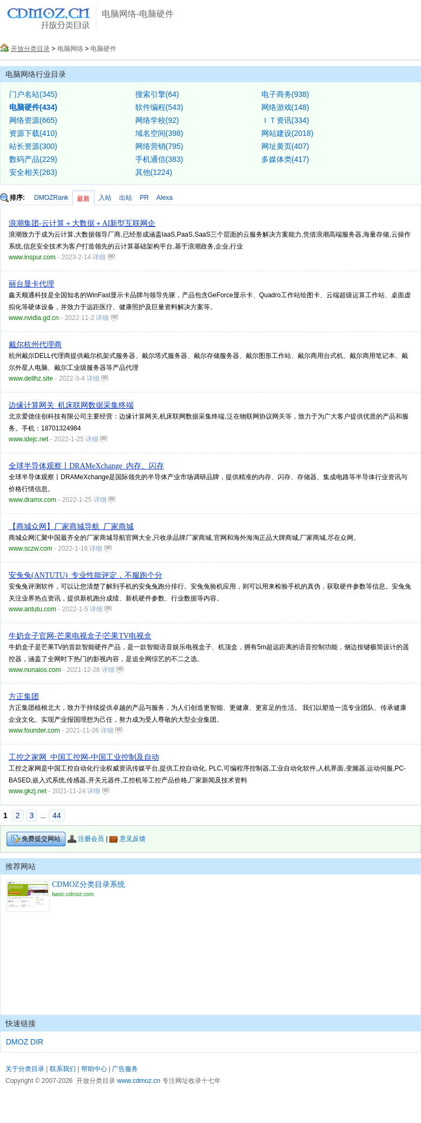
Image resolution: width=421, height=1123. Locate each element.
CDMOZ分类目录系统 (88, 884)
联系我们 (63, 1069)
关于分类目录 (24, 1069)
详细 (103, 257)
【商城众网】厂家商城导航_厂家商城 (71, 527)
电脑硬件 (103, 49)
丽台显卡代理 (31, 284)
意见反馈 (127, 839)
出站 (125, 197)
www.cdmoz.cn (138, 1081)
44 (56, 815)
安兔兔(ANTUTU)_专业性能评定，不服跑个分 (85, 575)
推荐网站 (20, 866)
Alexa (164, 197)
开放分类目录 (30, 49)
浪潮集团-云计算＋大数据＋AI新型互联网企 (82, 223)
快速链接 (20, 1023)
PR (144, 197)
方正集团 (24, 697)
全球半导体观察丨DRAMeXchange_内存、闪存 (86, 466)
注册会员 (86, 839)
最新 (83, 199)
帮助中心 (94, 1069)
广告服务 (125, 1069)
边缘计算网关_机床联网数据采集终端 (71, 405)
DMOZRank (51, 197)
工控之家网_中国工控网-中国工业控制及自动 (84, 757)
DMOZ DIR (24, 1041)
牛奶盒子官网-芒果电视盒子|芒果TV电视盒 (80, 636)
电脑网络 (70, 49)
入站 (104, 197)
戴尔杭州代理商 (35, 345)
